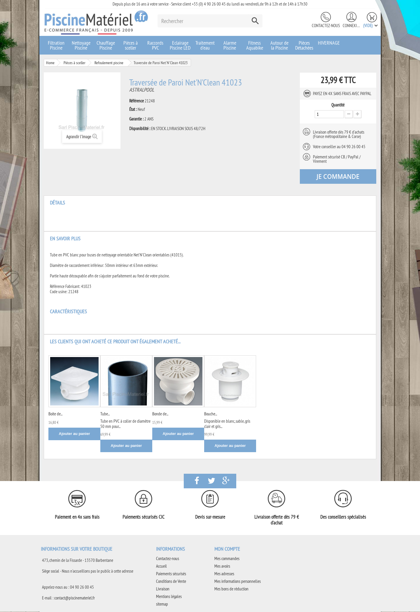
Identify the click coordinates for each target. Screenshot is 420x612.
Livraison (162, 589)
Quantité (337, 105)
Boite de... (55, 414)
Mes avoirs (222, 566)
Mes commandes (226, 559)
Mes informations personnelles (237, 581)
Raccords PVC (155, 45)
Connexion (351, 25)
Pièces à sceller (130, 45)
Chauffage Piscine (106, 45)
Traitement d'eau (205, 45)
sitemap (162, 604)
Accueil (161, 566)
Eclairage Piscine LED (180, 45)
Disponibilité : (139, 128)
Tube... (105, 414)
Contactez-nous (326, 25)
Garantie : (136, 119)
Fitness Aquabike (254, 45)
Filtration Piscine (56, 45)
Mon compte (227, 549)
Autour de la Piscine (279, 45)
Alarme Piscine (229, 45)
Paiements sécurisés (171, 574)
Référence (136, 101)
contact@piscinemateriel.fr (74, 598)
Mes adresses (224, 574)
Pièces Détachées (304, 45)
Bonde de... (160, 414)
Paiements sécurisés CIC (143, 517)
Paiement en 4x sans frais (77, 517)
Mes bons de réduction (231, 589)
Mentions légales (169, 596)
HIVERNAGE (329, 42)
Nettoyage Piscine (81, 45)
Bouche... (210, 414)
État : (133, 109)
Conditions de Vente (171, 581)
